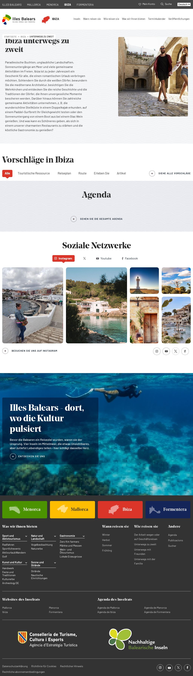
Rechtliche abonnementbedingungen (23, 671)
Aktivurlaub (9, 552)
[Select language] (184, 4)
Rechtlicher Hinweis (71, 666)
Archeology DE (10, 583)
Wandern (21, 552)
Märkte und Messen (71, 545)
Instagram (63, 258)
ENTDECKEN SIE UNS (31, 456)
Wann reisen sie (92, 18)
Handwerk (8, 568)
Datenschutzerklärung (15, 666)
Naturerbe (37, 548)
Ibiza (5, 612)
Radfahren (8, 544)
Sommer (107, 545)
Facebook (130, 258)
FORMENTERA (85, 4)
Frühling (107, 550)
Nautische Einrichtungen (39, 577)
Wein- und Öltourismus (67, 551)
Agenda (172, 534)
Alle (7, 173)
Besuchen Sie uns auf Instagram (34, 350)
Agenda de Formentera (157, 612)
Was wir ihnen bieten (133, 18)
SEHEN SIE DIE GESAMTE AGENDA (101, 218)
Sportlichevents (11, 548)
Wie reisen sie (111, 18)
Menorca (54, 607)
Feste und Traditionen (9, 574)
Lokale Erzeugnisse (71, 556)
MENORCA (53, 4)
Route (82, 173)
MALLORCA (34, 4)
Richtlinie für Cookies (43, 666)
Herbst (106, 539)
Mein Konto (147, 3)
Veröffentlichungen (179, 18)
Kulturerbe (8, 579)
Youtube (104, 258)
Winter (106, 534)
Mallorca (7, 607)
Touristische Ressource (34, 173)
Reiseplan (64, 173)
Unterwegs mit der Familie (144, 561)
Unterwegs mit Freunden (142, 551)
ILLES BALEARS (11, 4)
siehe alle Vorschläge (175, 173)
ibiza (23, 36)
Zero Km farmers (69, 541)
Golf (4, 556)
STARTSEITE (10, 36)
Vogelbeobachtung (41, 544)
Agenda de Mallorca (108, 607)
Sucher (172, 545)
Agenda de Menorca (155, 607)
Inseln (77, 18)
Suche (166, 3)
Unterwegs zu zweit (145, 544)
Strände (35, 571)
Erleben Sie (101, 173)
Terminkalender (156, 18)
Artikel (121, 173)
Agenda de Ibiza (106, 612)
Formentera (55, 612)
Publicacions (175, 540)
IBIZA (67, 4)
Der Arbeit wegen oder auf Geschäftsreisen (147, 537)
